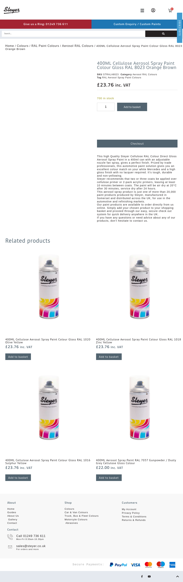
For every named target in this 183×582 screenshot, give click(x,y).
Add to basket (132, 107)
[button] (126, 11)
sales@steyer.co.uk (31, 546)
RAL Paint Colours (45, 45)
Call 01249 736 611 (31, 536)
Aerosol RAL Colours (78, 45)
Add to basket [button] (18, 357)
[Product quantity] (106, 107)
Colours (23, 45)
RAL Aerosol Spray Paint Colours (121, 77)
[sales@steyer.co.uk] (10, 547)
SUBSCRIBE (179, 28)
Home (9, 45)
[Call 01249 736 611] (10, 537)
